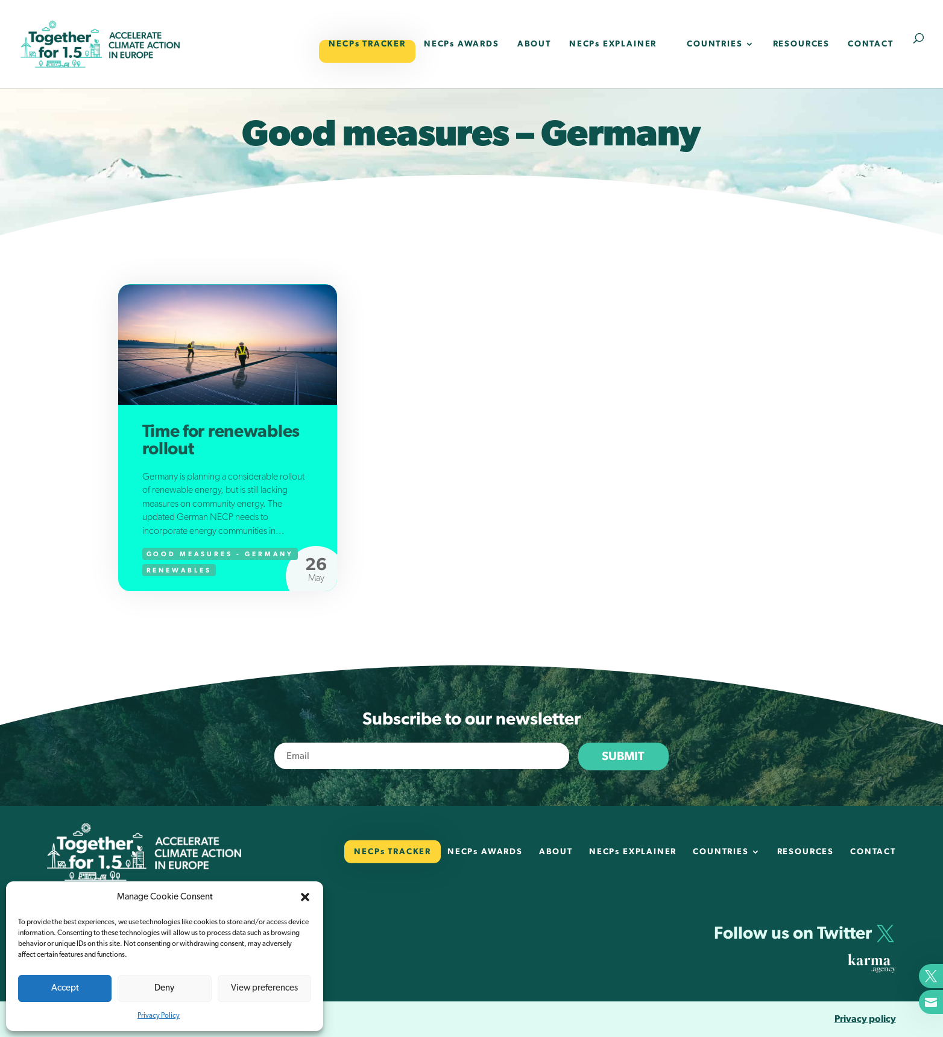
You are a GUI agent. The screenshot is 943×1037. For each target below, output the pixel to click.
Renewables (179, 570)
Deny (164, 987)
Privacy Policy (158, 1015)
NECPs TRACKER (367, 44)
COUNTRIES (714, 44)
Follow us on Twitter (793, 933)
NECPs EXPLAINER (613, 44)
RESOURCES (801, 44)
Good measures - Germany (220, 554)
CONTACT (871, 44)
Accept (65, 987)
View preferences (264, 987)
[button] (305, 897)
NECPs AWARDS (461, 44)
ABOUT (534, 44)
